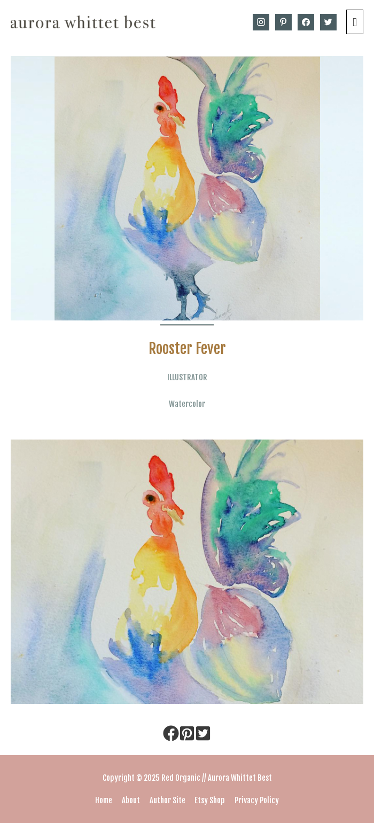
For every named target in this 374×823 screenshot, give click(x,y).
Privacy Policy (257, 800)
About (131, 800)
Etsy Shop (209, 800)
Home (103, 800)
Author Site (167, 800)
